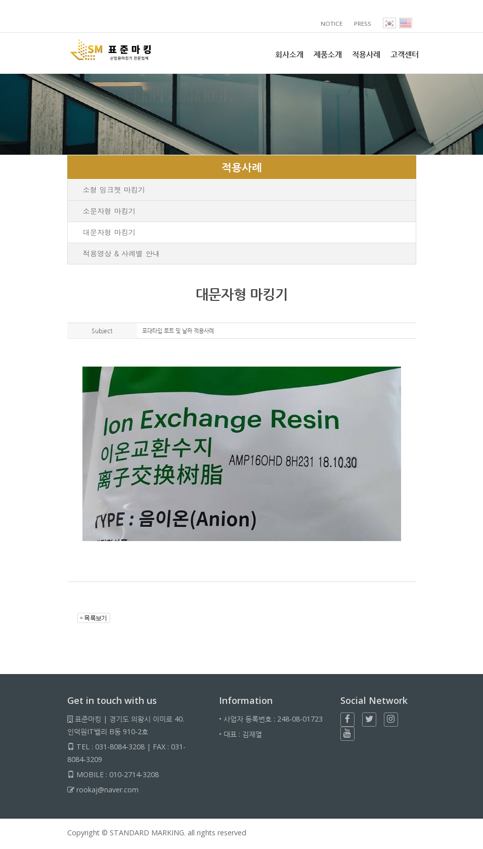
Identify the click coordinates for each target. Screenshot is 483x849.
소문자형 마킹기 (109, 211)
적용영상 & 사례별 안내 (121, 253)
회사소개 (289, 54)
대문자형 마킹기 (109, 232)
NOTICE (332, 23)
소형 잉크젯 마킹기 (114, 190)
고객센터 (404, 54)
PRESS (363, 23)
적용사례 (366, 54)
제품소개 (328, 54)
